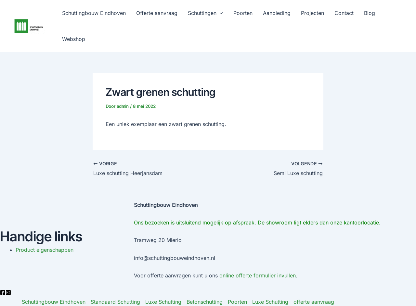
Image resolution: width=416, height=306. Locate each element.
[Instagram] (8, 292)
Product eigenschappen (44, 250)
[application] (219, 13)
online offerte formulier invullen (257, 275)
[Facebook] (3, 292)
